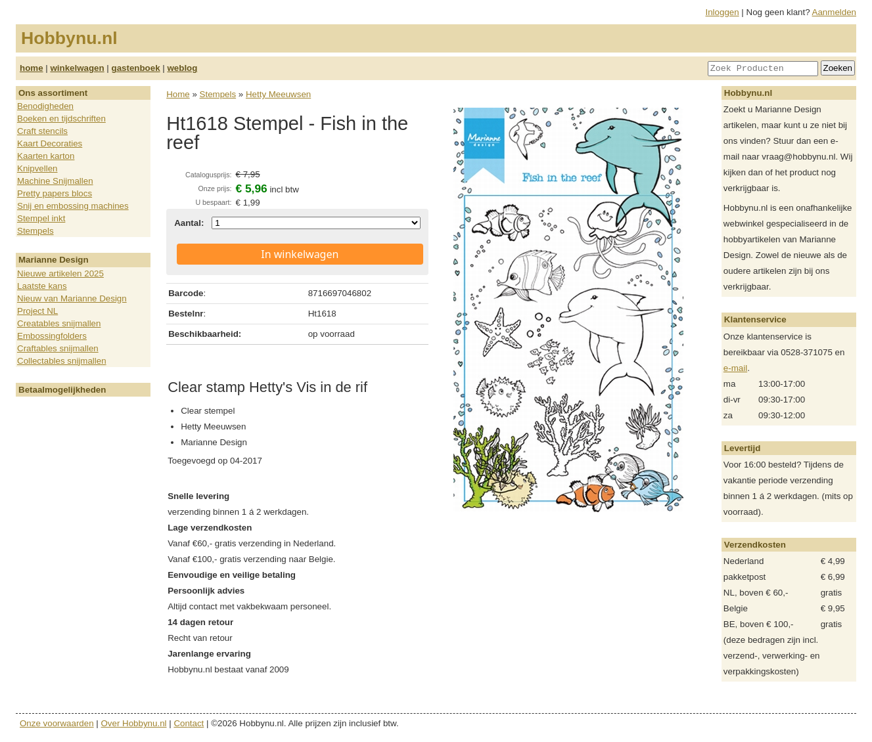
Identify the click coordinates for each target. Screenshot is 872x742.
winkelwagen (77, 68)
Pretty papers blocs (54, 193)
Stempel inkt (41, 218)
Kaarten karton (45, 156)
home (31, 68)
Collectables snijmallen (61, 361)
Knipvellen (37, 168)
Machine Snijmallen (55, 181)
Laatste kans (42, 286)
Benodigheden (45, 106)
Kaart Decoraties (49, 143)
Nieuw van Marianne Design (72, 298)
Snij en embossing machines (73, 206)
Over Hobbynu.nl (134, 723)
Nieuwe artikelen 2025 (60, 273)
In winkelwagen (299, 254)
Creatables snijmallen (59, 323)
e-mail (735, 368)
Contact (188, 723)
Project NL (37, 311)
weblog (182, 68)
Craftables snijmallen (58, 348)
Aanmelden (834, 12)
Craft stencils (42, 131)
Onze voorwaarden (57, 723)
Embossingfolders (52, 336)
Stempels (35, 231)
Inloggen (722, 12)
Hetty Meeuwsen (278, 94)
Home (178, 94)
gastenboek (136, 68)
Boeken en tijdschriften (61, 118)
